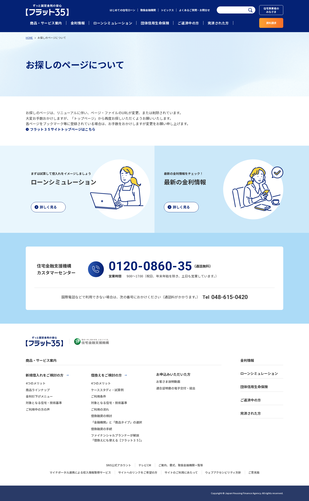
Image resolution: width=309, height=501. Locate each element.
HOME (29, 37)
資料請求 (271, 23)
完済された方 (218, 22)
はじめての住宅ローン (122, 10)
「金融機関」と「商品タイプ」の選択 (116, 422)
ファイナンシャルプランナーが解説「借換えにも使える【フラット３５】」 (117, 437)
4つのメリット (35, 383)
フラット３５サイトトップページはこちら (62, 129)
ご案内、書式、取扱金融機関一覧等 (180, 465)
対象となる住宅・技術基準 (44, 403)
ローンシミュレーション (112, 22)
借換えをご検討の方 (106, 375)
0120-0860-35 (150, 266)
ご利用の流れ (100, 409)
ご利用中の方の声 (38, 409)
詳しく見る (48, 206)
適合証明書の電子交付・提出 (175, 388)
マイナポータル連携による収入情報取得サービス (80, 472)
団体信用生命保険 (155, 22)
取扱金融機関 (148, 10)
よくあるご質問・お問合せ (194, 10)
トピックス (167, 10)
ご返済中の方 (188, 22)
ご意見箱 (253, 472)
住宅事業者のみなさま (271, 9)
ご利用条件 (98, 396)
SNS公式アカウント (118, 465)
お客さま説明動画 (168, 381)
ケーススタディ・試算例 (107, 390)
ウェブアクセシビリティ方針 (223, 472)
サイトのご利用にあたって (181, 472)
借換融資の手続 (101, 429)
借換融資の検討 (101, 416)
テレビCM (144, 465)
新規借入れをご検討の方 (45, 375)
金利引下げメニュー (39, 396)
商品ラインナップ (38, 390)
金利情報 (78, 22)
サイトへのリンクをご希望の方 (137, 472)
